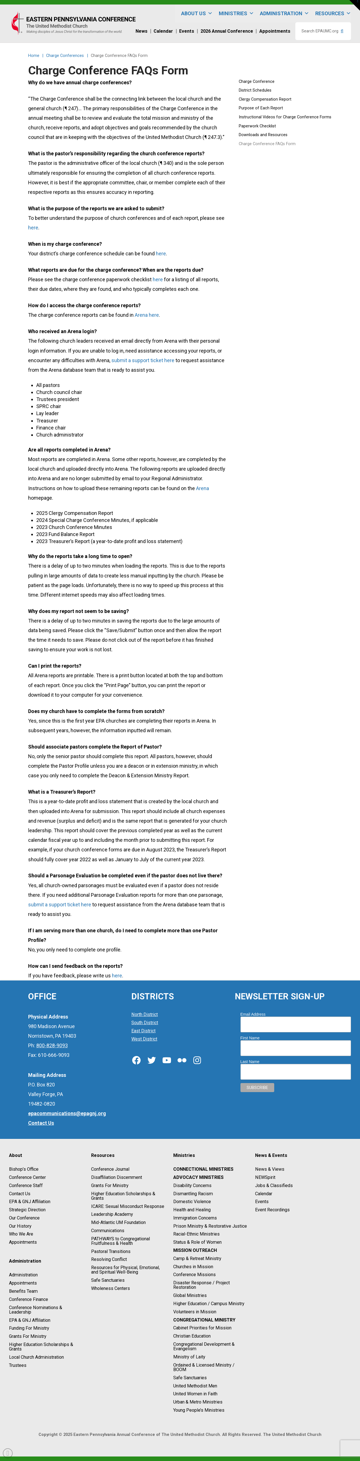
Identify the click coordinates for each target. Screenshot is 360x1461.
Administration (284, 13)
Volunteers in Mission (194, 1311)
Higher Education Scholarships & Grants (41, 1347)
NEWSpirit (265, 1177)
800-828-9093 (52, 1045)
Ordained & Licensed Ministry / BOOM (204, 1367)
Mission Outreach (195, 1250)
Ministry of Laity (189, 1357)
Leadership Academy (112, 1214)
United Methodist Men (195, 1386)
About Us (197, 13)
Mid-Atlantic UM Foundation (118, 1222)
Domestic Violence (192, 1202)
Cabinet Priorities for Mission (202, 1328)
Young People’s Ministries (198, 1410)
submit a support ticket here (142, 360)
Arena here (147, 315)
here (33, 228)
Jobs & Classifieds (274, 1185)
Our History (20, 1226)
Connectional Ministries (203, 1169)
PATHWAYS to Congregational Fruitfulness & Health (120, 1241)
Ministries (236, 13)
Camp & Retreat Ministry (197, 1258)
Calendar (263, 1193)
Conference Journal (110, 1169)
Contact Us (19, 1193)
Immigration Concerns (195, 1218)
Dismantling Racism (193, 1193)
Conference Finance (28, 1299)
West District (144, 1039)
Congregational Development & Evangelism (204, 1346)
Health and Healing (192, 1209)
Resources (333, 13)
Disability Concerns (192, 1185)
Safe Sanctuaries (108, 1280)
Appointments (23, 1242)
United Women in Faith (195, 1394)
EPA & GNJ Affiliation (29, 1202)
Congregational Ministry (204, 1320)
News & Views (269, 1169)
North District (144, 1014)
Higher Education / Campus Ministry (208, 1303)
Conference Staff (26, 1185)
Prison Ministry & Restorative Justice (210, 1226)
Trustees (17, 1365)
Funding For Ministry (29, 1328)
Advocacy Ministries (198, 1177)
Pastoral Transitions (110, 1251)
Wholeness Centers (110, 1288)
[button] (354, 5)
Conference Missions (194, 1275)
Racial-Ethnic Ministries (196, 1234)
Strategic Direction (27, 1209)
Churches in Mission (193, 1266)
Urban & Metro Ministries (197, 1402)
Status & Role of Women (197, 1242)
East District (143, 1030)
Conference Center (27, 1177)
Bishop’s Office (24, 1169)
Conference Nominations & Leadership (35, 1310)
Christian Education (192, 1336)
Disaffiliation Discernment (116, 1177)
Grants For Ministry (27, 1336)
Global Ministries (190, 1295)
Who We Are (21, 1234)
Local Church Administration (36, 1357)
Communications (107, 1230)
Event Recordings (272, 1209)
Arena (202, 488)
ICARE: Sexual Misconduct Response (127, 1206)
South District (144, 1022)
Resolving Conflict (109, 1259)
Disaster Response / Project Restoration (201, 1285)
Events (262, 1202)
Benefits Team (23, 1291)
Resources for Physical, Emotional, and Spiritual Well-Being (125, 1270)
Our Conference (24, 1218)
